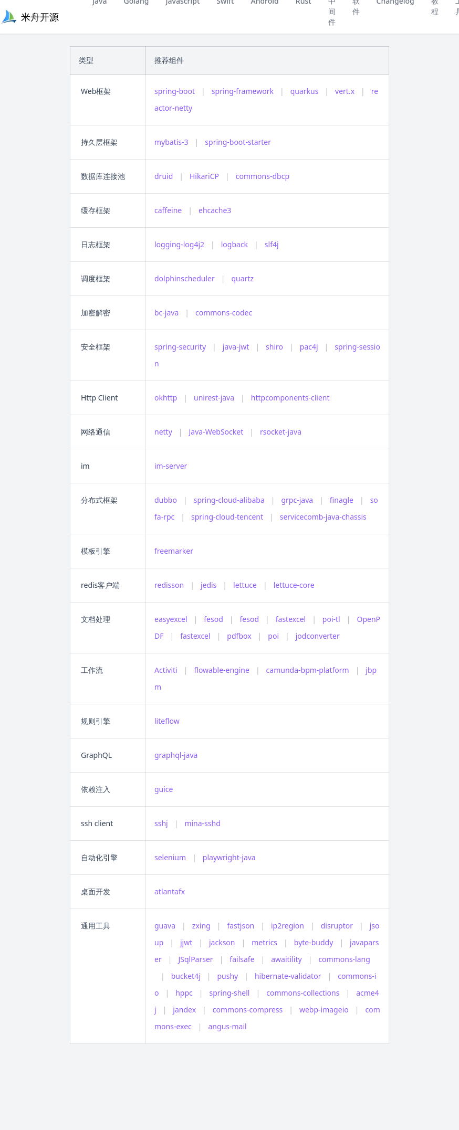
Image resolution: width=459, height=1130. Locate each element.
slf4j (272, 244)
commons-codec (223, 313)
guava (164, 926)
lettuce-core (294, 585)
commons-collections (302, 993)
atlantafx (169, 891)
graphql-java (175, 755)
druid (163, 176)
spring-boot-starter (238, 142)
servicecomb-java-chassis (323, 517)
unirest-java (214, 398)
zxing (201, 926)
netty (163, 432)
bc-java (166, 313)
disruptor (337, 926)
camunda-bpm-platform (307, 670)
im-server (170, 466)
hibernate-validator (288, 976)
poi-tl (331, 619)
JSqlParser (195, 959)
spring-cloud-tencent (227, 517)
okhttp (165, 398)
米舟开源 (40, 16)
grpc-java (297, 500)
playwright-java (229, 857)
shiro (274, 347)
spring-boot (174, 91)
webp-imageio (324, 1010)
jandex (184, 1010)
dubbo (165, 500)
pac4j (309, 347)
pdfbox (239, 636)
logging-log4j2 (179, 244)
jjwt (186, 942)
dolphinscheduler (184, 278)
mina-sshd (202, 823)
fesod (213, 619)
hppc (184, 993)
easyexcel (170, 619)
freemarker (173, 551)
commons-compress (248, 1010)
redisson (169, 585)
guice (163, 789)
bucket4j (186, 976)
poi (273, 636)
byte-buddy (313, 942)
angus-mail (227, 1026)
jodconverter (318, 636)
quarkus (304, 91)
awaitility (286, 959)
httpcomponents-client (290, 398)
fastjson (240, 926)
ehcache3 (215, 210)
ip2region (287, 926)
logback (234, 244)
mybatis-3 (171, 142)
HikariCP (204, 176)
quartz (242, 278)
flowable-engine (221, 670)
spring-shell (230, 993)
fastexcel (291, 619)
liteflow (167, 721)
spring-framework (243, 91)
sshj (161, 823)
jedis (208, 585)
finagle (341, 500)
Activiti (166, 670)
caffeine (168, 210)
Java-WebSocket (216, 432)
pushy (227, 976)
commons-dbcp (262, 176)
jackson (222, 942)
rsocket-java (280, 432)
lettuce (245, 585)
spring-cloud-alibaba (229, 500)
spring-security (180, 347)
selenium (170, 857)
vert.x (344, 91)
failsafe (242, 959)
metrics (264, 942)
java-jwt (236, 347)
